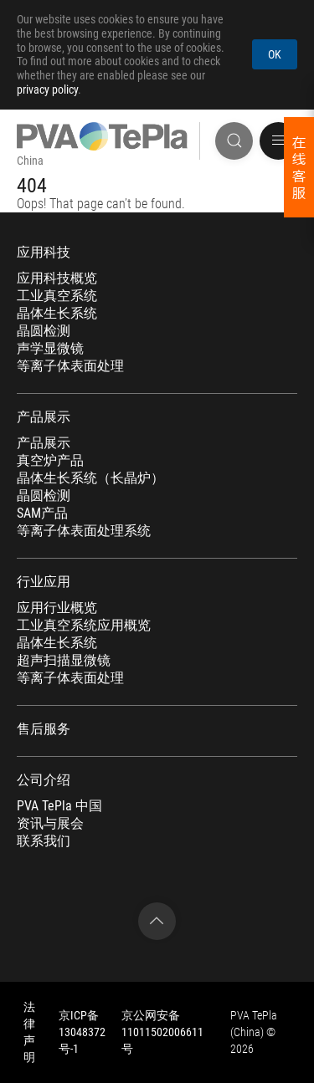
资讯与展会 (50, 823)
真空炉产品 (50, 460)
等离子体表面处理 (70, 366)
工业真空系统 (57, 296)
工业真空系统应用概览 (84, 625)
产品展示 (43, 417)
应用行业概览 (57, 608)
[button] (278, 141)
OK (274, 54)
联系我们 (43, 841)
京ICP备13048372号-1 (82, 1032)
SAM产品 (42, 513)
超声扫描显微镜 (64, 660)
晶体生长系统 (57, 313)
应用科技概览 (57, 278)
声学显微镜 (50, 348)
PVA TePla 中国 (59, 806)
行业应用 (43, 582)
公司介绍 (43, 780)
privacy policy (47, 89)
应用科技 (43, 252)
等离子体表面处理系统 (84, 531)
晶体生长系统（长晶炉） (90, 478)
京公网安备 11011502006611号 (162, 1032)
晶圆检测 (43, 331)
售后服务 (43, 729)
